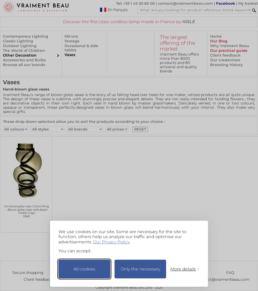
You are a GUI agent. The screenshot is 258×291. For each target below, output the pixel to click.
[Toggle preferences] (182, 269)
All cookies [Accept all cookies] (84, 269)
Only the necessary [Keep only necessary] (140, 269)
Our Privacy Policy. (111, 241)
